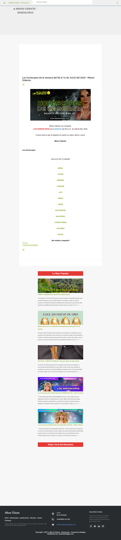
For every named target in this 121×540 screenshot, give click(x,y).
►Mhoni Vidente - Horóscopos (18, 3)
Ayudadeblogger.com (66, 534)
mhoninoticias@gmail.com (66, 524)
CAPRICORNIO (60, 222)
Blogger (83, 532)
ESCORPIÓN (60, 210)
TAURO (61, 174)
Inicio (7, 518)
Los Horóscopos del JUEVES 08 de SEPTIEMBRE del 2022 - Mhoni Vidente (60, 393)
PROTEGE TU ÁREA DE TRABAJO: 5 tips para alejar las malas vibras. (58, 361)
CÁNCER (60, 186)
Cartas (40, 518)
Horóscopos (14, 518)
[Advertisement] (75, 20)
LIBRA (60, 204)
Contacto (8, 520)
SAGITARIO (60, 216)
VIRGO (60, 198)
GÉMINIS (60, 180)
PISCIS (60, 234)
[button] (23, 85)
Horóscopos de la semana (30, 245)
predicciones (24, 518)
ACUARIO (60, 228)
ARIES (60, 168)
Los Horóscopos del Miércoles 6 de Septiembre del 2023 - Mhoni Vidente (60, 425)
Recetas (33, 518)
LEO (60, 192)
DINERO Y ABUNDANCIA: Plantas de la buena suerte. (54, 294)
